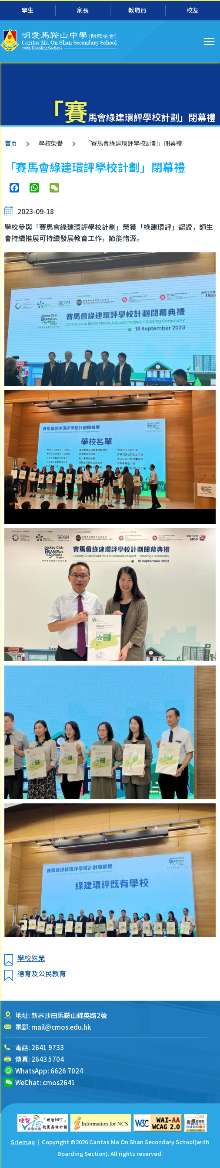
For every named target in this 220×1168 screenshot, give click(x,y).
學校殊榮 (31, 958)
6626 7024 (66, 1070)
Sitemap (23, 1142)
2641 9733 (47, 1047)
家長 (83, 10)
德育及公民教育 (41, 973)
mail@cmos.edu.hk (61, 1026)
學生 (27, 10)
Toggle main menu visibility (210, 40)
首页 (11, 143)
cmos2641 (59, 1082)
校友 (193, 10)
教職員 (137, 10)
